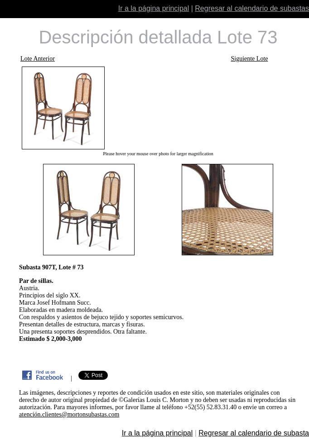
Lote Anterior (37, 58)
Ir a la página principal (153, 8)
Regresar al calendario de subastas (252, 8)
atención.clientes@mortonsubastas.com (69, 414)
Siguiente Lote (249, 58)
